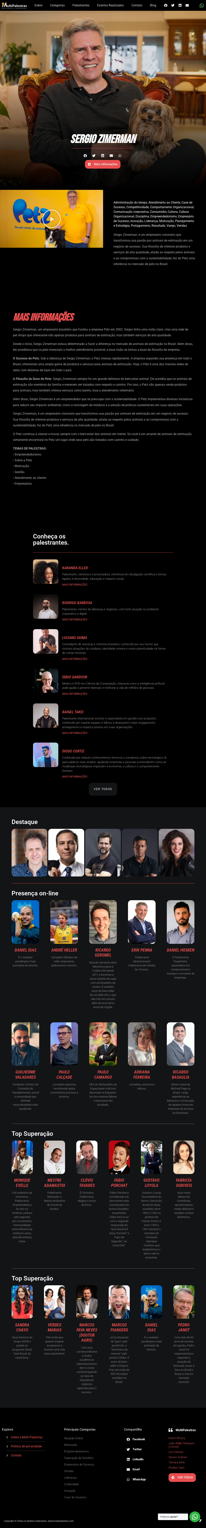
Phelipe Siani (176, 1467)
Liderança (151, 221)
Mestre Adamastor (55, 1183)
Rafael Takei (72, 712)
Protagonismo (140, 225)
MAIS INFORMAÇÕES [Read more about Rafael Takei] (74, 732)
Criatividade (71, 1484)
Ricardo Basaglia (180, 1074)
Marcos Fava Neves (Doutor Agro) (86, 1333)
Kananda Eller (75, 567)
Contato (136, 5)
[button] (165, 5)
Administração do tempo (130, 202)
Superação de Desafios (78, 1458)
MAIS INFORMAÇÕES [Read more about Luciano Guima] (74, 658)
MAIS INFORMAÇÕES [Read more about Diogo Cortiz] (74, 776)
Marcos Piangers (119, 1327)
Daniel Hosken (180, 950)
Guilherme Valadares (25, 1074)
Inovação (137, 221)
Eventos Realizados (110, 5)
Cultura (173, 212)
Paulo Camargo (103, 1074)
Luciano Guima (74, 637)
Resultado (158, 225)
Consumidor (158, 212)
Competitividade (137, 207)
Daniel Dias (25, 950)
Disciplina (142, 216)
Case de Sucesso (75, 1497)
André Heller (64, 950)
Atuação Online (73, 1438)
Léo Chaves (176, 1452)
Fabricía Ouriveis (184, 1183)
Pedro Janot (184, 1327)
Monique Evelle (22, 1183)
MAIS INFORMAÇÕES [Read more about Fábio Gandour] (74, 693)
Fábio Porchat (119, 1183)
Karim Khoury (177, 1438)
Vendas (182, 225)
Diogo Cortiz (73, 751)
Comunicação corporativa (131, 212)
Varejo (171, 225)
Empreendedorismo (163, 216)
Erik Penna (141, 950)
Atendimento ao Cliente (164, 202)
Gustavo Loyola (151, 1183)
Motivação (166, 221)
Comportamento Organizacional (172, 207)
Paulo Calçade (64, 1074)
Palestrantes (80, 5)
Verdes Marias (54, 1327)
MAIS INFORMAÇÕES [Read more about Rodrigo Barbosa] (74, 619)
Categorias (57, 5)
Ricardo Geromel (103, 953)
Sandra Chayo (22, 1327)
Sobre (38, 5)
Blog (153, 5)
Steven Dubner (178, 1457)
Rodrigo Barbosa (77, 602)
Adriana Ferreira (141, 1074)
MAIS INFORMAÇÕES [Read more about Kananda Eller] (74, 584)
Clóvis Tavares (87, 1183)
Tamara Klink (177, 1462)
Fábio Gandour (74, 677)
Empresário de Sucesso (79, 1464)
